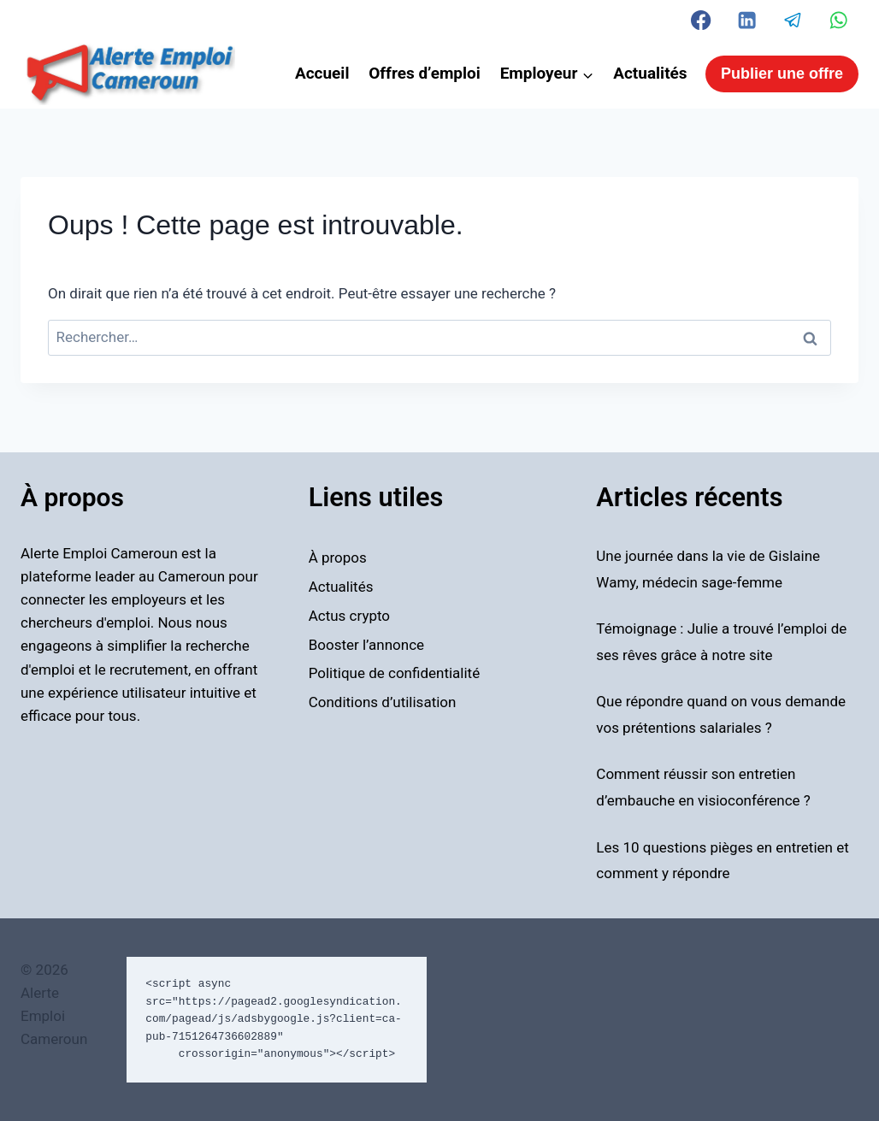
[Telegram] (793, 20)
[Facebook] (701, 20)
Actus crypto (349, 615)
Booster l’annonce (366, 644)
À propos (338, 557)
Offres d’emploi (425, 73)
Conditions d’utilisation (383, 702)
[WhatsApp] (838, 20)
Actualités (650, 73)
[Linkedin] (747, 20)
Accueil (322, 73)
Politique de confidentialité (395, 672)
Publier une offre (782, 73)
